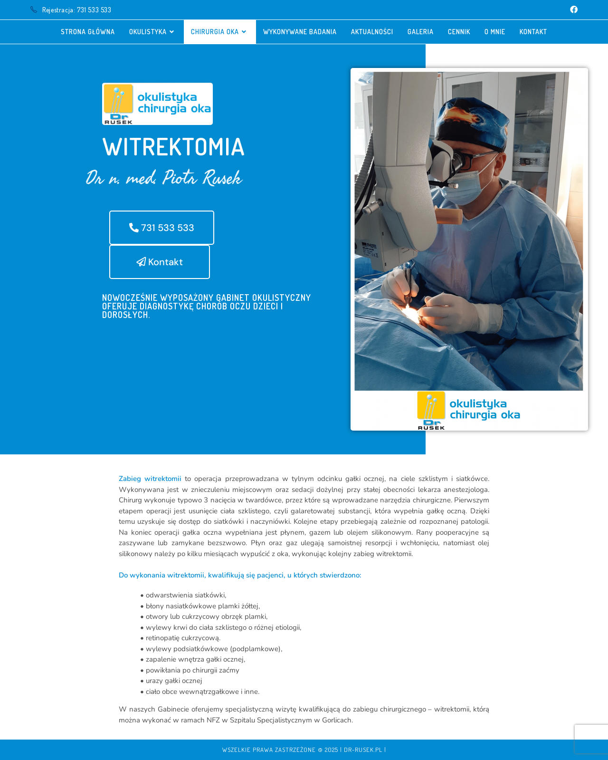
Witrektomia (174, 146)
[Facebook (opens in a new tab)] (572, 10)
